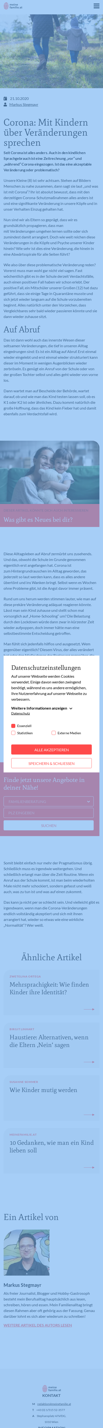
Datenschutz (20, 713)
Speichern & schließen (51, 763)
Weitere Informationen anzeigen (39, 707)
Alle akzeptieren (51, 749)
